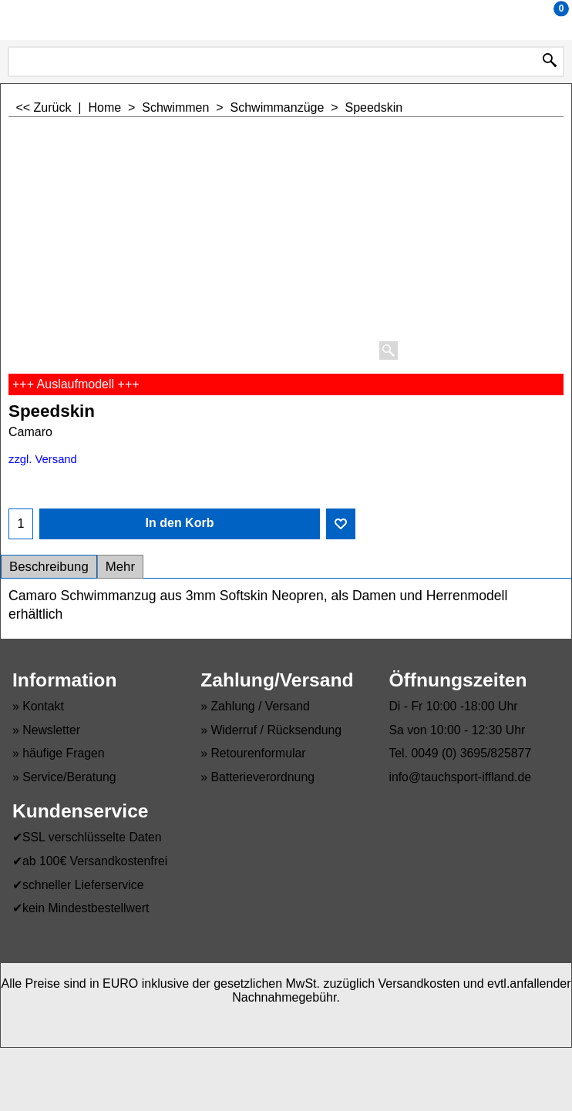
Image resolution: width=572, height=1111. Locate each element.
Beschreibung (49, 566)
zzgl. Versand (42, 459)
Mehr (120, 566)
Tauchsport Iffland (283, 19)
